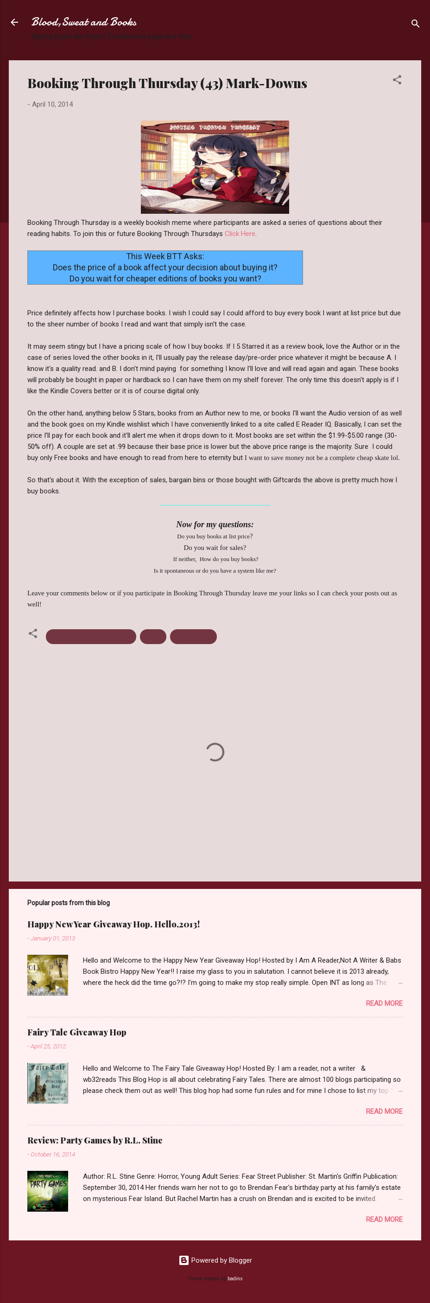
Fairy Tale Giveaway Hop (76, 1032)
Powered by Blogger (215, 1260)
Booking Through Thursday (91, 636)
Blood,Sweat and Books (83, 22)
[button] (397, 81)
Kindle (153, 636)
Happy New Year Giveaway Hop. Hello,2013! (113, 924)
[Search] (415, 25)
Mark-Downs (193, 636)
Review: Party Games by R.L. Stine (95, 1140)
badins (235, 1279)
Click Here (240, 234)
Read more (384, 1003)
